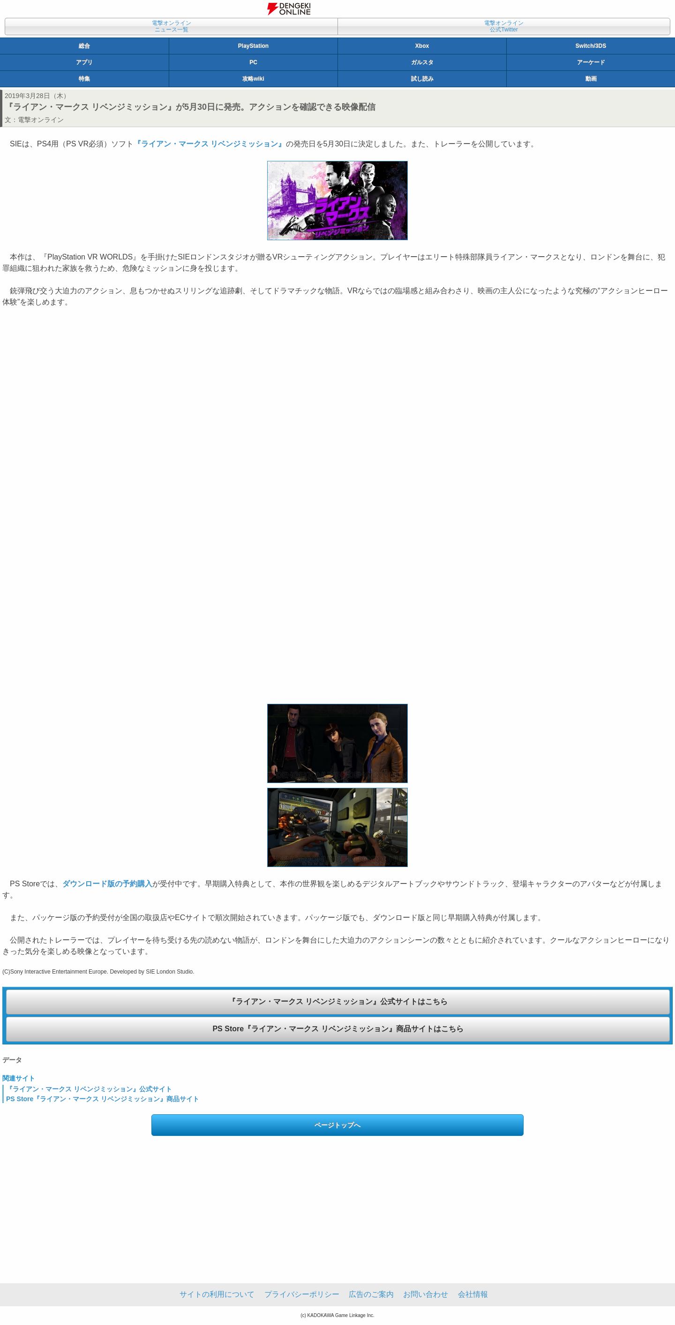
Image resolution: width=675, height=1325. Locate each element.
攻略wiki (253, 79)
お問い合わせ (425, 1294)
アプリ (84, 62)
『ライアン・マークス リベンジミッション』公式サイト (89, 1089)
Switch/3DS (591, 46)
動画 (591, 79)
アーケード (591, 62)
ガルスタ (422, 62)
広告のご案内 (371, 1294)
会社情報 (473, 1294)
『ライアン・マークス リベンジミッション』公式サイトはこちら (338, 1001)
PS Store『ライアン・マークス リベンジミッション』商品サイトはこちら (337, 1029)
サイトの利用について (217, 1294)
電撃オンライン (41, 119)
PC (253, 62)
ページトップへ (337, 1125)
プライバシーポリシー (301, 1294)
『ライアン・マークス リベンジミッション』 (209, 144)
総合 (84, 46)
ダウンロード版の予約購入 (107, 884)
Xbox (422, 46)
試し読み (422, 79)
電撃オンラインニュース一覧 (171, 26)
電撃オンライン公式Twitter (504, 26)
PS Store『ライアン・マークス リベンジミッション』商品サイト (102, 1099)
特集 (84, 79)
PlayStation (253, 46)
